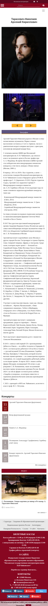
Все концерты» (40, 465)
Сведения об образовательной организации (28, 521)
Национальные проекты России (18, 525)
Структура (7, 521)
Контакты (40, 529)
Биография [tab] (24, 132)
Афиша (24, 596)
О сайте (33, 529)
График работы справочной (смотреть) (24, 550)
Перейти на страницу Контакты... (24, 570)
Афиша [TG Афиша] (18, 591)
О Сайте (24, 554)
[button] (5, 492)
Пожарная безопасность (12, 529)
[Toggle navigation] (43, 11)
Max (41, 591)
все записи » (42, 512)
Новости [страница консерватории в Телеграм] (6, 591)
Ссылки (25, 529)
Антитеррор (36, 525)
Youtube (30, 591)
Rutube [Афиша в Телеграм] (35, 596)
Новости (12, 596)
